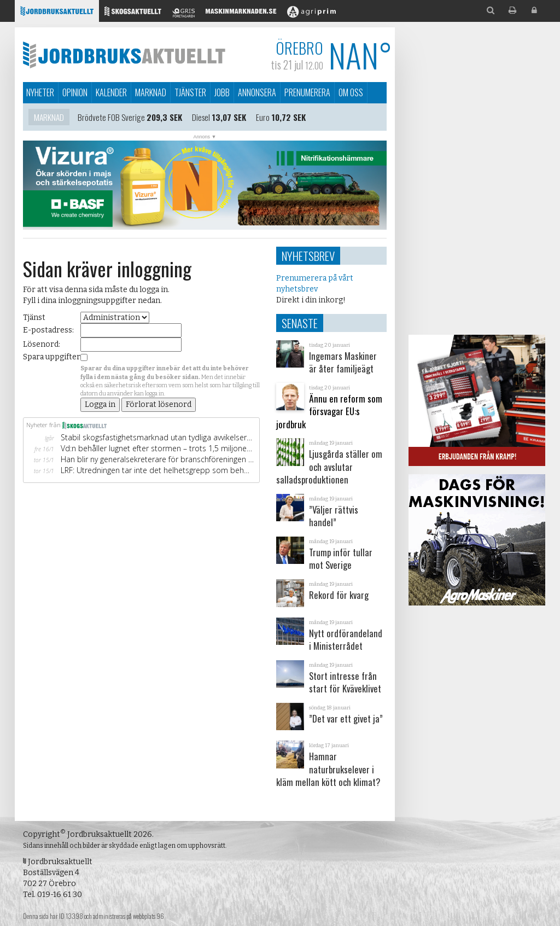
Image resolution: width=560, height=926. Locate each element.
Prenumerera (307, 92)
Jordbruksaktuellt (124, 55)
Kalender (111, 92)
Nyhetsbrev (308, 255)
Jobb (222, 92)
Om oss (351, 92)
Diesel (201, 119)
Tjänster (190, 92)
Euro (263, 119)
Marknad (150, 92)
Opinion (75, 92)
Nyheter (40, 92)
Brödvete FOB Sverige (111, 119)
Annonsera (257, 92)
